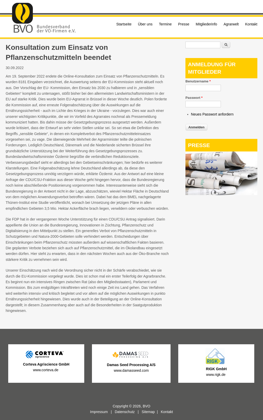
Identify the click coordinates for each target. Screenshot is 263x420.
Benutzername (198, 81)
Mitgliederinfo (206, 24)
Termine (165, 24)
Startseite (124, 24)
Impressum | (102, 412)
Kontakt (251, 24)
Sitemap (148, 412)
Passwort (193, 98)
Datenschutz (125, 412)
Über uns (145, 24)
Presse (184, 24)
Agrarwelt (231, 24)
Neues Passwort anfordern (212, 114)
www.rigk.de (216, 375)
